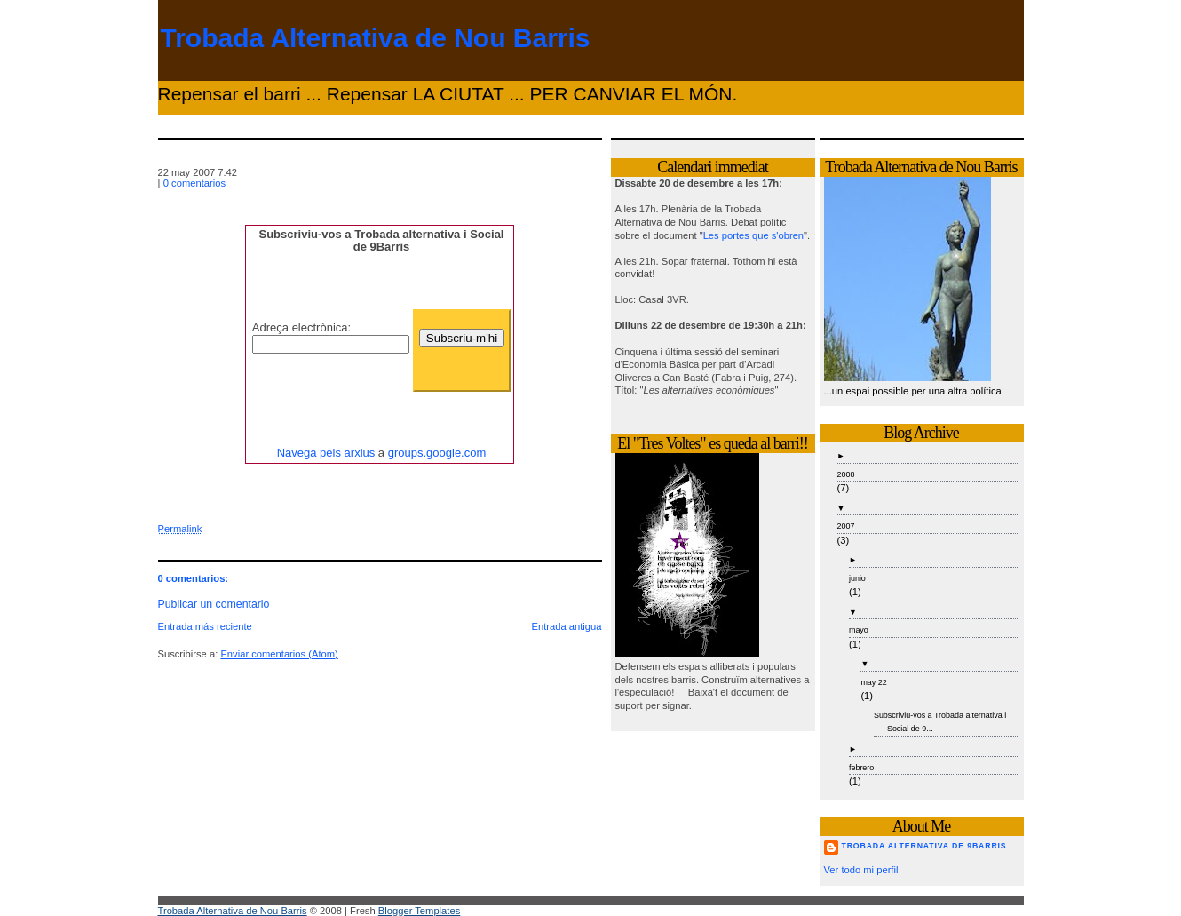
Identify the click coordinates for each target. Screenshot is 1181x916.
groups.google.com (437, 452)
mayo (858, 629)
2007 (846, 526)
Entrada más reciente (205, 626)
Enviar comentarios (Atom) (278, 654)
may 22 (873, 682)
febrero (861, 767)
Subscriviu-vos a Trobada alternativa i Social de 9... (940, 722)
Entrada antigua (567, 626)
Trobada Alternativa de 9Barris (924, 845)
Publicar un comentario (214, 604)
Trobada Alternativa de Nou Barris (375, 37)
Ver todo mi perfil (861, 869)
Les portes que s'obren (753, 235)
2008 (846, 474)
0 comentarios (194, 183)
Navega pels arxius (326, 452)
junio (857, 578)
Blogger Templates (419, 910)
